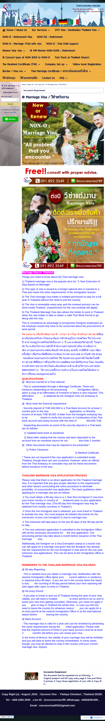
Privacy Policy (12, 112)
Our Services (39, 84)
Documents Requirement (55, 672)
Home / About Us (27, 84)
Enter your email (6, 96)
